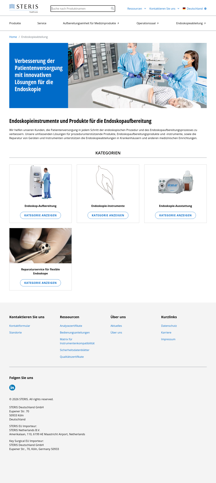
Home (13, 37)
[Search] (82, 8)
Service (41, 23)
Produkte (15, 23)
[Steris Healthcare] (23, 8)
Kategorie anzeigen (40, 215)
